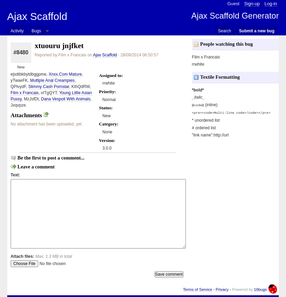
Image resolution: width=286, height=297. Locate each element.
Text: (15, 175)
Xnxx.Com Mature (65, 74)
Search (224, 31)
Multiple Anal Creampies (52, 80)
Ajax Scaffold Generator (235, 15)
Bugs (36, 31)
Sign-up (251, 3)
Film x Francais (25, 92)
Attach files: (41, 256)
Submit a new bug (257, 31)
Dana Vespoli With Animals (65, 99)
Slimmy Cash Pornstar (48, 86)
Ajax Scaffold (37, 16)
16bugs (260, 289)
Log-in (271, 3)
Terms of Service (197, 289)
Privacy (222, 289)
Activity (17, 31)
